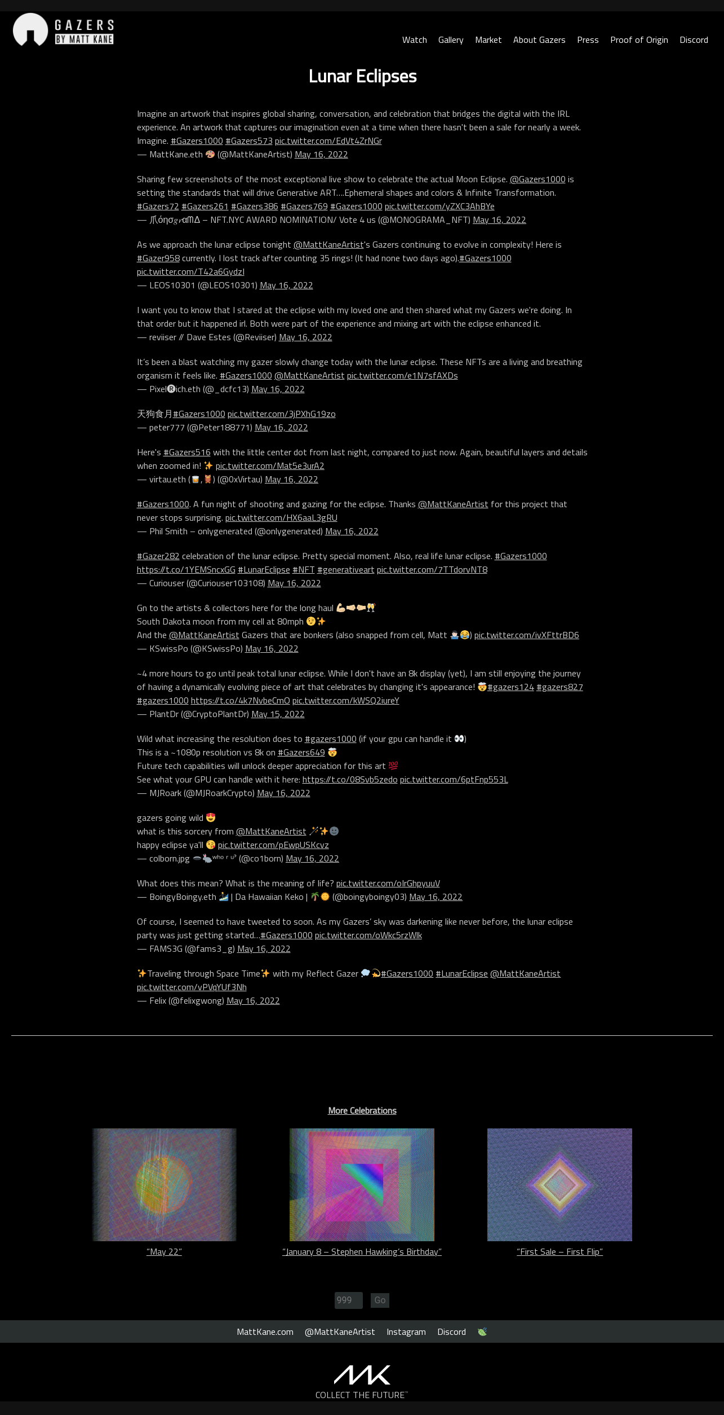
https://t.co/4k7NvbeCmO (240, 700)
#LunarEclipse (264, 569)
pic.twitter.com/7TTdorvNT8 (432, 569)
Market (488, 39)
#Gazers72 (158, 206)
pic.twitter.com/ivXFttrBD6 (526, 634)
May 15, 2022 (278, 713)
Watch (414, 39)
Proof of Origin (639, 39)
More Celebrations (362, 1110)
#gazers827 (559, 686)
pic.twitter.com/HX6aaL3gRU (281, 517)
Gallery (451, 39)
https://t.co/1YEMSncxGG (186, 569)
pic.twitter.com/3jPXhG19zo (282, 413)
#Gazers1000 (197, 140)
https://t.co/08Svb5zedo (350, 779)
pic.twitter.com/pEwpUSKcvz (273, 844)
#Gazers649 (301, 752)
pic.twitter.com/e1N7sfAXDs (402, 375)
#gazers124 (510, 686)
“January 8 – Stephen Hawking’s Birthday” (362, 1251)
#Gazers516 (187, 452)
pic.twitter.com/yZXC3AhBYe (440, 206)
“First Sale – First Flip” (560, 1251)
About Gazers (539, 39)
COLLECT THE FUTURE (362, 1394)
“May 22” (164, 1251)
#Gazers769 (304, 206)
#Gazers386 (254, 206)
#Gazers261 (205, 206)
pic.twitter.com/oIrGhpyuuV (388, 883)
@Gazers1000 (538, 179)
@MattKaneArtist (329, 244)
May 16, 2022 (321, 154)
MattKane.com (265, 1331)
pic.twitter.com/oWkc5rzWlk (368, 935)
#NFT (303, 569)
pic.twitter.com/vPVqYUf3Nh (192, 987)
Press (588, 39)
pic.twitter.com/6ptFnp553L (454, 779)
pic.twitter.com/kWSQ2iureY (345, 700)
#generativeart (346, 569)
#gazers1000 (163, 700)
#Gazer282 (158, 556)
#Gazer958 (158, 258)
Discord (693, 39)
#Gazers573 (249, 140)
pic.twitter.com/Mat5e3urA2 (270, 465)
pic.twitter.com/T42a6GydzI (191, 271)
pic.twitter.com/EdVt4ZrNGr (328, 140)
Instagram (406, 1331)
